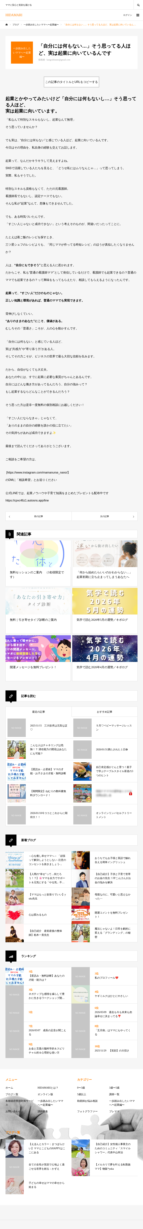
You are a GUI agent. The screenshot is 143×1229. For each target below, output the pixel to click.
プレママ (114, 1111)
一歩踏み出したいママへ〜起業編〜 (50, 1103)
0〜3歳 (81, 1087)
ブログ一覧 (11, 1094)
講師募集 (43, 1111)
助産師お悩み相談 (87, 1101)
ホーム (9, 1087)
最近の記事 (38, 711)
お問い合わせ (13, 1111)
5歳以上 (81, 1094)
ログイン (127, 15)
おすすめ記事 (104, 711)
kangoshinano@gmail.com (58, 59)
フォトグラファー (87, 1111)
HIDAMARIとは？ (48, 1087)
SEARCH (138, 4)
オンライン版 (45, 1094)
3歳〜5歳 (114, 1087)
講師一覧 (114, 1094)
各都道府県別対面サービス (19, 1103)
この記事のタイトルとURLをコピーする (71, 81)
